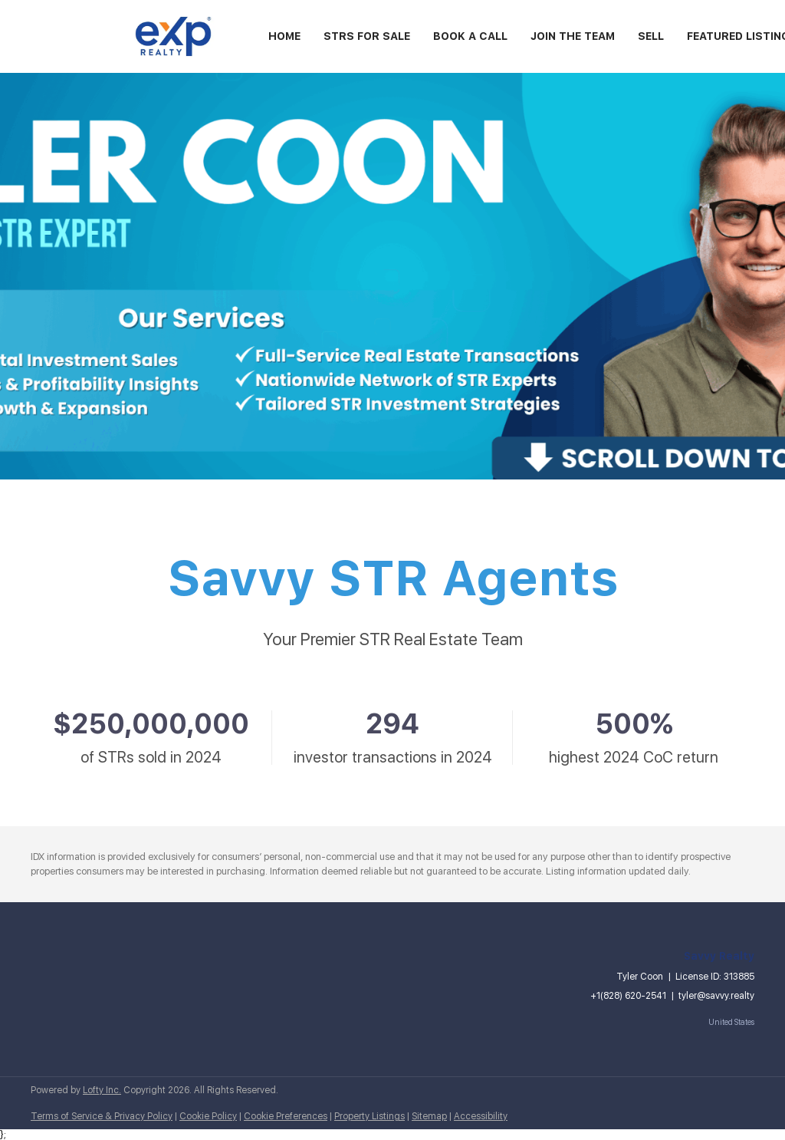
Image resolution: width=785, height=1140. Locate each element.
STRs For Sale (367, 36)
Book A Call (470, 36)
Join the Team (572, 36)
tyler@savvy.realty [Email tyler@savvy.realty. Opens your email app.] (716, 995)
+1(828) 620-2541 (628, 995)
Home (284, 36)
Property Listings (369, 1116)
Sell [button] (651, 36)
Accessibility (480, 1116)
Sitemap (429, 1116)
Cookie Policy (208, 1116)
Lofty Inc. (102, 1090)
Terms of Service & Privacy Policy (101, 1116)
